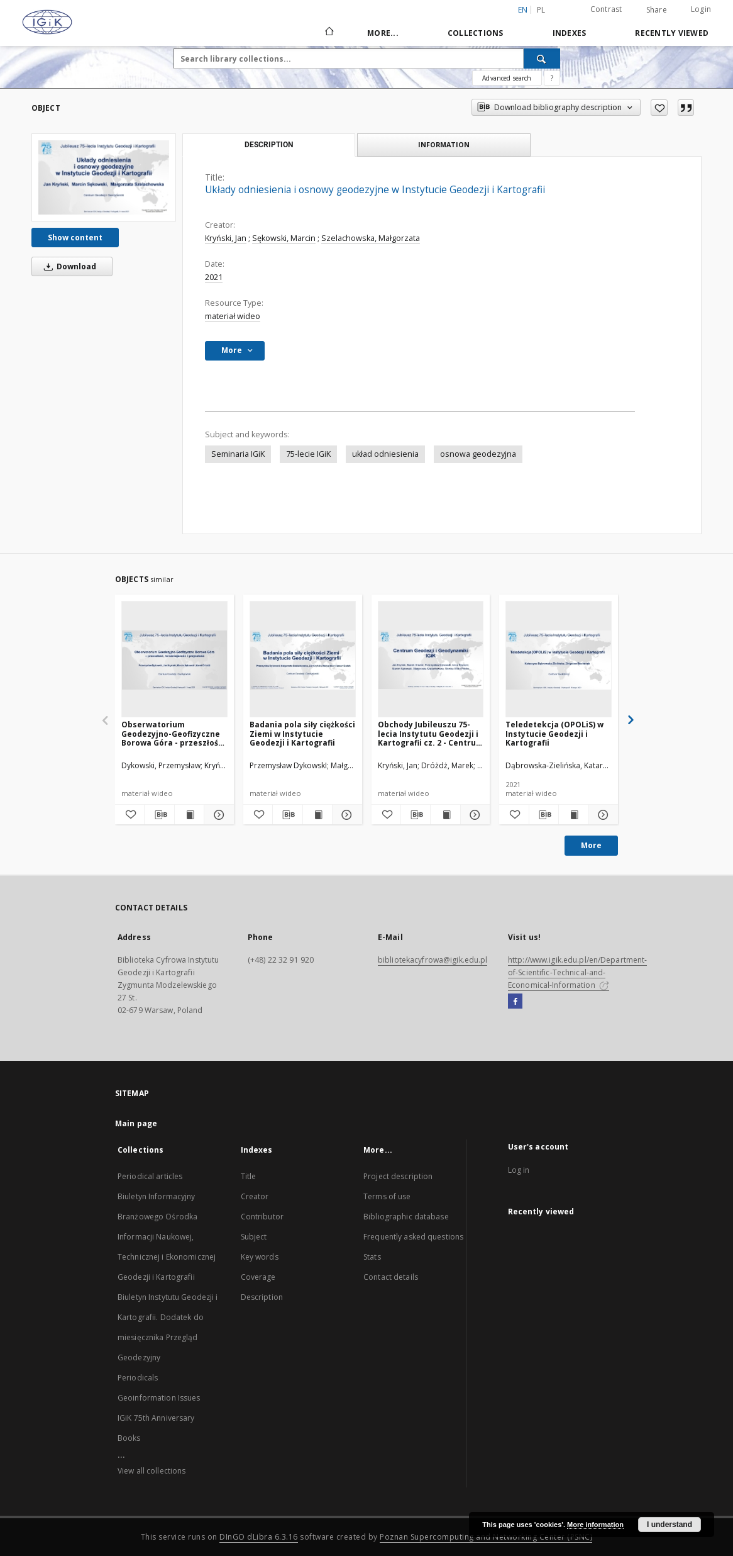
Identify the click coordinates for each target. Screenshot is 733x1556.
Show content (75, 237)
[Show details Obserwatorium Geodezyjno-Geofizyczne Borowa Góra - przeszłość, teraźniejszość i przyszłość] (216, 815)
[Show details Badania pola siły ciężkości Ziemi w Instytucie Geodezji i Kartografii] (345, 815)
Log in (519, 1170)
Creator (255, 1196)
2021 (214, 277)
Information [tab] (444, 144)
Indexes (570, 33)
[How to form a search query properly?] (552, 78)
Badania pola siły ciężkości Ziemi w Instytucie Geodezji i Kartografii (302, 733)
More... (383, 33)
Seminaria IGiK (238, 454)
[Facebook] (515, 1001)
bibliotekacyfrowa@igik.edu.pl (432, 959)
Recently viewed (671, 33)
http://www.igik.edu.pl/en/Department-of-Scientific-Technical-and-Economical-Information (577, 972)
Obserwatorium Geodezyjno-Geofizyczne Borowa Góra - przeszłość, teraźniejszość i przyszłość (174, 733)
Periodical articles (150, 1176)
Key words (259, 1256)
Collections (476, 33)
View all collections (151, 1470)
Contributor (262, 1216)
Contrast (606, 9)
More (591, 845)
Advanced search (506, 78)
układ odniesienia (385, 454)
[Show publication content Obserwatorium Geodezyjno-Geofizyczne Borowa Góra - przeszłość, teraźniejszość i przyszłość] (189, 815)
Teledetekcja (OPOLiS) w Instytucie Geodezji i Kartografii (554, 733)
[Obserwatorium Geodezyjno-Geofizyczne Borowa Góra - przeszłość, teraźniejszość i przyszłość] (174, 660)
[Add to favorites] (659, 107)
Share (656, 10)
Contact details (390, 1277)
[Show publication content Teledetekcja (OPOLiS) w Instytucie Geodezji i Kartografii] (573, 815)
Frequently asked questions (413, 1236)
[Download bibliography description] (159, 815)
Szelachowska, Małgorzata (370, 238)
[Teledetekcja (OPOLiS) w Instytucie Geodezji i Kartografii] (558, 660)
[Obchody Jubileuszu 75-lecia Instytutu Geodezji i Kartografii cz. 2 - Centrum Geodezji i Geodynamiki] (430, 660)
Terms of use (387, 1196)
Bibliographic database (406, 1216)
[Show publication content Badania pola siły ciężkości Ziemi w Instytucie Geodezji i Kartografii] (317, 815)
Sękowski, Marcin (284, 238)
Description (262, 1297)
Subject (254, 1236)
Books (129, 1438)
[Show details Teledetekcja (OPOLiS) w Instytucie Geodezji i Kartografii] (601, 815)
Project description (398, 1176)
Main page (136, 1123)
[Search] (542, 58)
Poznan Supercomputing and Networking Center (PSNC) (486, 1536)
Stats (372, 1256)
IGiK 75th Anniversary (156, 1418)
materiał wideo (232, 316)
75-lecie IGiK (308, 454)
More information (595, 1524)
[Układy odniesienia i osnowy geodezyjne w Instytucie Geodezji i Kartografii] (103, 177)
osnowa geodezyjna (478, 454)
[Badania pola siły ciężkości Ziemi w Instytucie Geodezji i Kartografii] (302, 660)
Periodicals (138, 1377)
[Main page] (328, 33)
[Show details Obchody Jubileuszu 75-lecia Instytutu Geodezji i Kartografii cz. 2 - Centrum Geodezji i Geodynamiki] (473, 815)
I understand (669, 1524)
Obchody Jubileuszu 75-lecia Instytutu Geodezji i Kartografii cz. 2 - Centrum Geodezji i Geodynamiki (430, 733)
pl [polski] (541, 10)
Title (248, 1176)
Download (68, 266)
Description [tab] (269, 144)
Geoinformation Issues (159, 1397)
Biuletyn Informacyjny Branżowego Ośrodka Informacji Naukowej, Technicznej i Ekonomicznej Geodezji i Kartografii (167, 1236)
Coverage (258, 1277)
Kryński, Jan (225, 238)
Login (701, 9)
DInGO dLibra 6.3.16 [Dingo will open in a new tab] (258, 1536)
